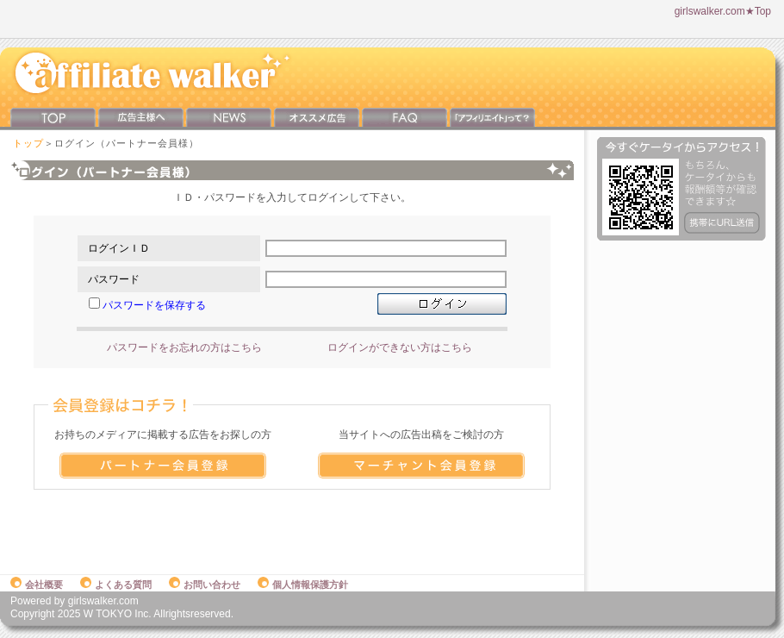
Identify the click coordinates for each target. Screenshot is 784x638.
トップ (28, 143)
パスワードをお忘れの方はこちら (184, 347)
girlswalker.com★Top (723, 11)
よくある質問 (116, 584)
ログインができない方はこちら (399, 347)
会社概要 (36, 584)
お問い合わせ (204, 584)
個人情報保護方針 (303, 584)
